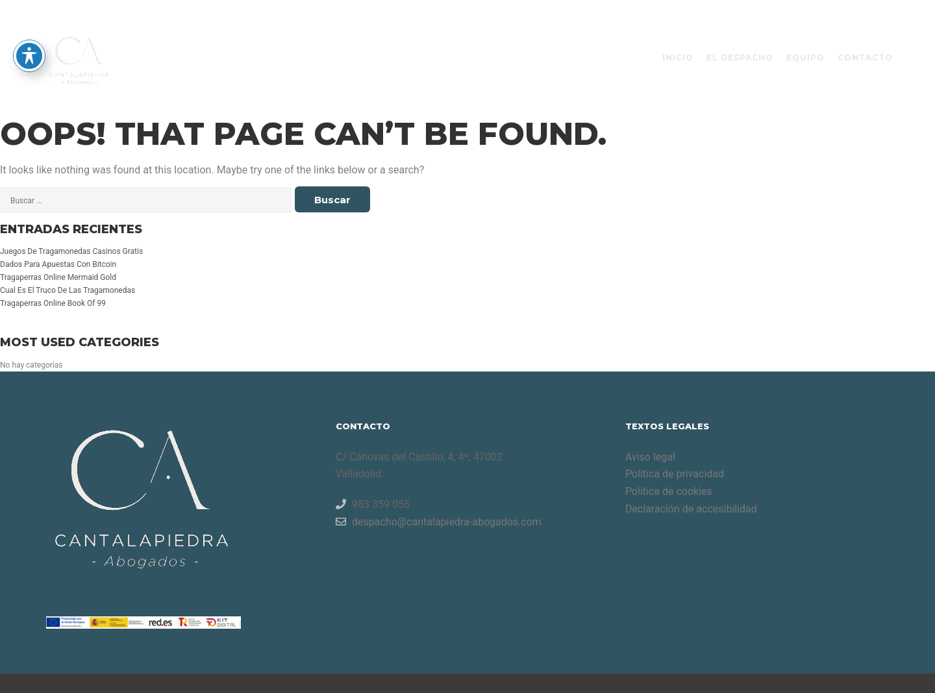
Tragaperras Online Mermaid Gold (58, 277)
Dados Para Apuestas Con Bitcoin (58, 264)
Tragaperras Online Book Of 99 (53, 303)
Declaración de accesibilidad (691, 509)
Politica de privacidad (674, 474)
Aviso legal (650, 457)
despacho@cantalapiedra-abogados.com (439, 521)
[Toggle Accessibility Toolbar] (29, 25)
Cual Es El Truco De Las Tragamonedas (67, 290)
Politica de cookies (668, 491)
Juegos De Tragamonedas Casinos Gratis (71, 251)
